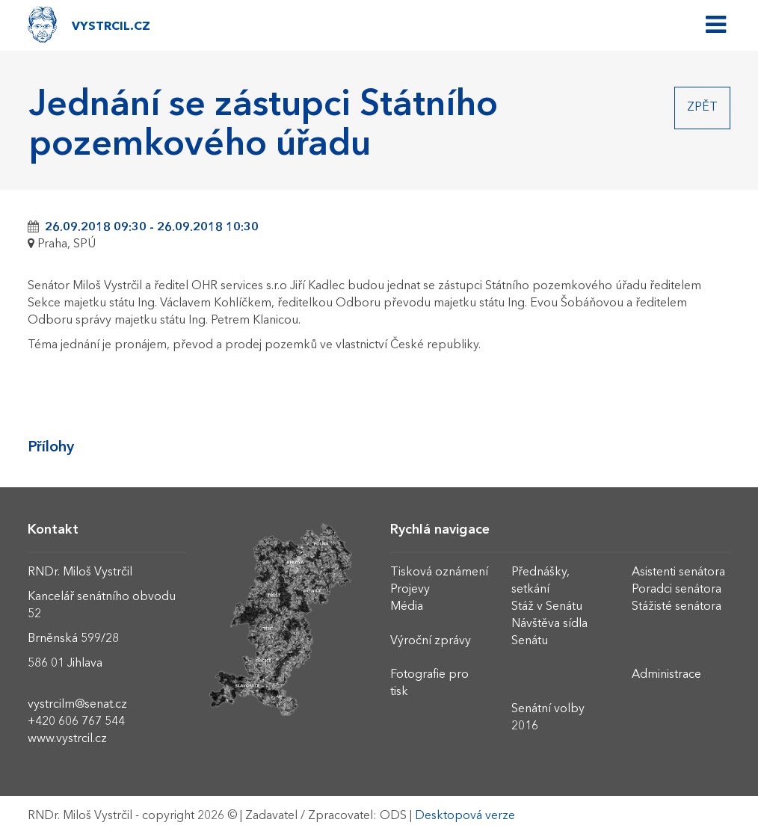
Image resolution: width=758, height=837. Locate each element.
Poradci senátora (676, 590)
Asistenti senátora (678, 572)
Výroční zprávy (430, 641)
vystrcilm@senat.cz (77, 705)
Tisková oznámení (439, 572)
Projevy (410, 590)
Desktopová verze (465, 816)
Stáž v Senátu (546, 607)
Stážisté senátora (676, 607)
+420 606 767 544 (76, 722)
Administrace (666, 675)
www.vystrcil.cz (67, 739)
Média (406, 607)
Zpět (702, 108)
